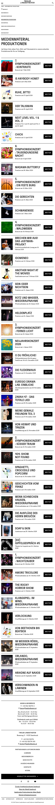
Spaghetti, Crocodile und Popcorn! (25, 470)
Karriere (27, 753)
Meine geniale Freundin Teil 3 (25, 412)
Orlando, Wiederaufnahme (26, 658)
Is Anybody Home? (27, 78)
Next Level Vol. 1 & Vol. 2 (27, 119)
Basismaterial (4, 22)
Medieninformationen (6, 16)
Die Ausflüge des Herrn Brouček (26, 515)
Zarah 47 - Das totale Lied (24, 398)
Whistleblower (29, 799)
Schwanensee (24, 210)
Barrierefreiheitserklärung (44, 799)
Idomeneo (21, 258)
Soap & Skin (22, 528)
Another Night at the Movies (26, 272)
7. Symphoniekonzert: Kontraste (28, 64)
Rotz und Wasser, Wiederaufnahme (27, 299)
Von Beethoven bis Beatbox (27, 630)
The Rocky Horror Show (24, 586)
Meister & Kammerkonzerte (27, 795)
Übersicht (4, 9)
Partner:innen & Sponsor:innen (27, 749)
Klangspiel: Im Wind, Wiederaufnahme (26, 601)
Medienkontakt (5, 33)
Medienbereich (4, 12)
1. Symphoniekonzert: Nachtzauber (28, 558)
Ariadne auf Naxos (27, 672)
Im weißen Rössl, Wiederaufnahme (27, 643)
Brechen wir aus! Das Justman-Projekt (26, 241)
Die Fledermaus (25, 370)
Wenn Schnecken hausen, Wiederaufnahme (26, 500)
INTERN (27, 770)
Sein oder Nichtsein (21, 285)
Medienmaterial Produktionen (8, 19)
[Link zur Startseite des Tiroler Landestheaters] (27, 2)
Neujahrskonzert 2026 (27, 343)
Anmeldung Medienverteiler (8, 26)
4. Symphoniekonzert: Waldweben (28, 225)
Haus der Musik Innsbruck (27, 789)
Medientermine (4, 29)
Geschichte (27, 760)
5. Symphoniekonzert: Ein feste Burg (28, 182)
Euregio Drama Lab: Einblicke (25, 383)
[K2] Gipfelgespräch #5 (27, 542)
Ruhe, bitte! (22, 92)
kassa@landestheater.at (28, 708)
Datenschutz (10, 799)
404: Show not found (22, 456)
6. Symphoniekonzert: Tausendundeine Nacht (28, 151)
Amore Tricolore (26, 572)
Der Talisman (24, 106)
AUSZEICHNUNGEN (27, 763)
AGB (3, 799)
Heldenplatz (23, 313)
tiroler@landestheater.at (28, 744)
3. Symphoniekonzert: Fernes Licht (28, 328)
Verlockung (23, 616)
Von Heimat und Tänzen (25, 426)
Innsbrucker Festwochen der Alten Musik (27, 792)
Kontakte (27, 767)
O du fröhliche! (25, 355)
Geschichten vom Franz (27, 485)
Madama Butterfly (27, 167)
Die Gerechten (24, 196)
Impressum (19, 799)
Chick (19, 134)
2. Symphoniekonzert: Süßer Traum (28, 440)
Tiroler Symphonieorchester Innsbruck (27, 786)
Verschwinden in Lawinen (26, 686)
